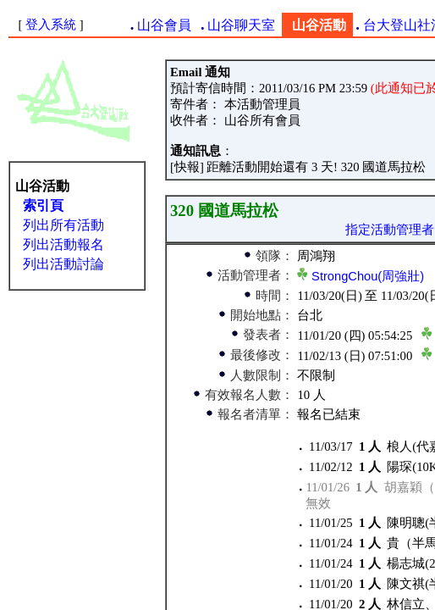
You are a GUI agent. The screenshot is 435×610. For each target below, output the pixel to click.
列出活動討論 (63, 264)
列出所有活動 (63, 225)
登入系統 (50, 24)
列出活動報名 (63, 244)
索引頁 (43, 205)
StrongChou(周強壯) (367, 276)
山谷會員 (164, 25)
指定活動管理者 (389, 229)
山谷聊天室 (241, 25)
